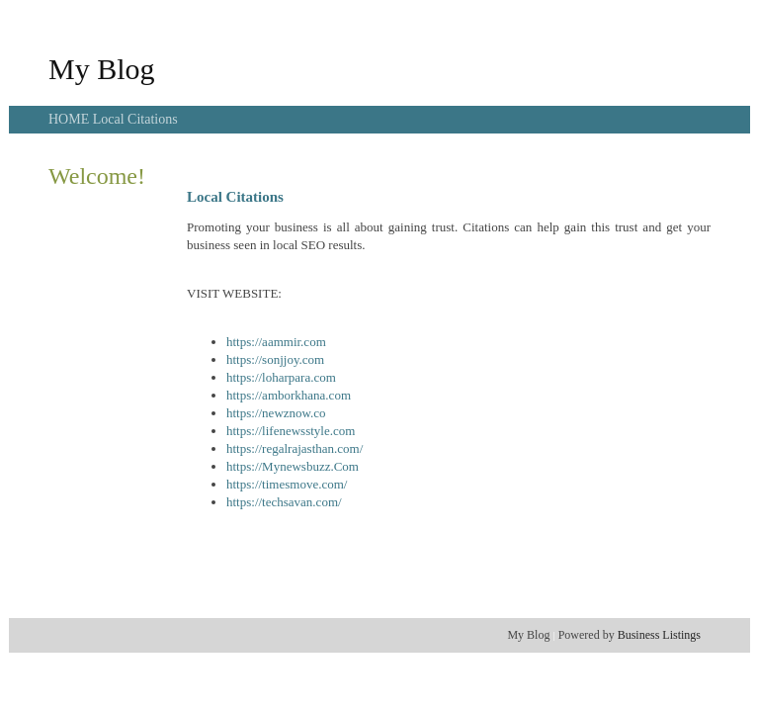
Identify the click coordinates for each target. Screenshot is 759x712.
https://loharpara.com (281, 377)
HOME (70, 119)
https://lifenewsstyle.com (290, 430)
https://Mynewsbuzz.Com (292, 466)
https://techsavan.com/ (284, 501)
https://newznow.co (276, 412)
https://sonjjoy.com (275, 359)
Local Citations (135, 119)
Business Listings (659, 635)
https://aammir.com (276, 341)
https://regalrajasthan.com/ (294, 448)
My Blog (101, 68)
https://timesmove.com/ (286, 484)
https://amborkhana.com (288, 395)
